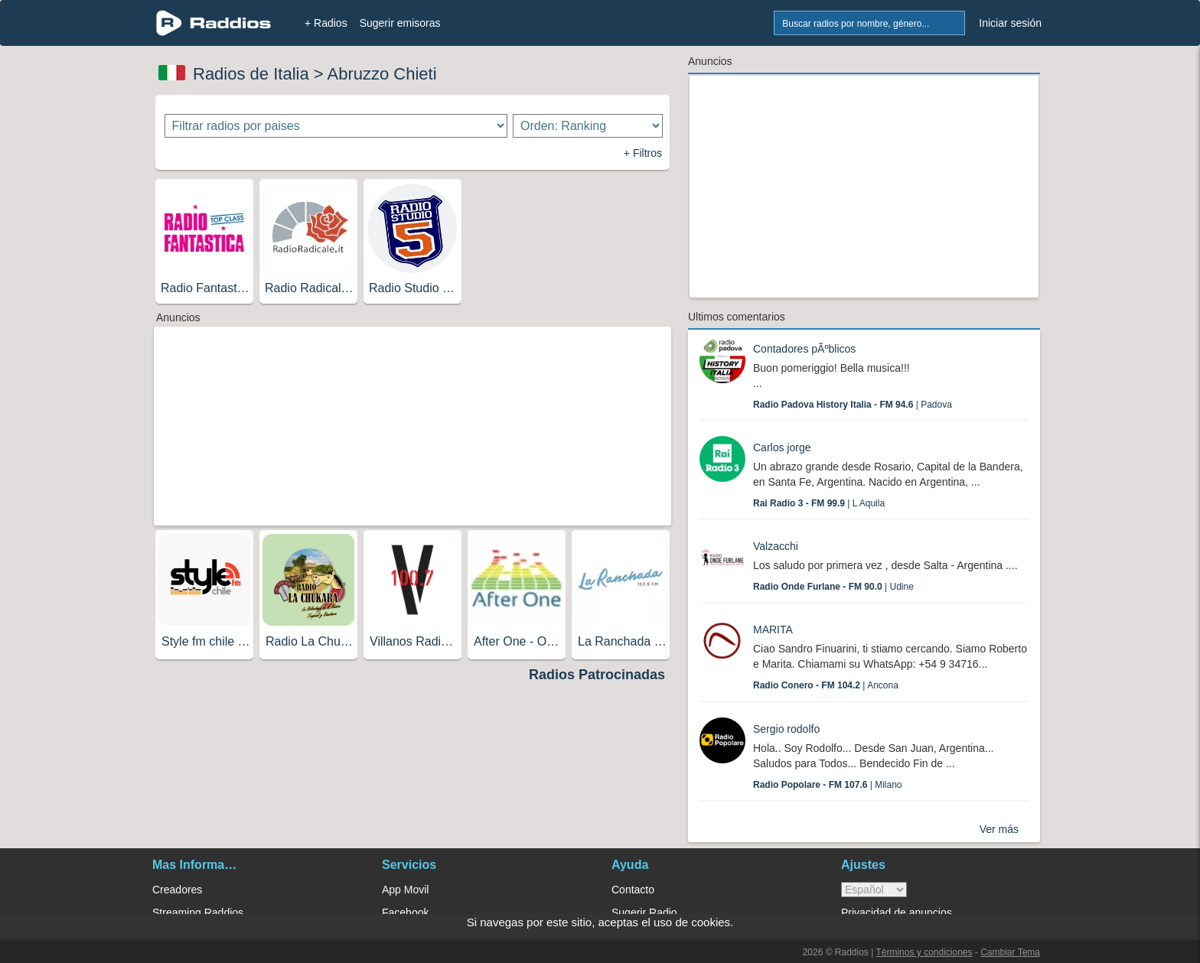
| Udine (833, 586)
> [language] (874, 889)
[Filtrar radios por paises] (336, 126)
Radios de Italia (251, 73)
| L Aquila (819, 503)
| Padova (852, 404)
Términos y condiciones (924, 952)
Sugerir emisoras (400, 23)
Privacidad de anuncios (896, 912)
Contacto (632, 889)
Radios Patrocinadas (597, 674)
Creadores (177, 889)
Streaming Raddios (197, 912)
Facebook (405, 912)
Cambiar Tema (1010, 952)
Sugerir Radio (644, 912)
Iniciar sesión (1010, 23)
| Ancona (825, 685)
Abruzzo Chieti (382, 73)
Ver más (999, 829)
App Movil (405, 889)
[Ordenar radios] (588, 126)
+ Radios (326, 23)
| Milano (827, 784)
